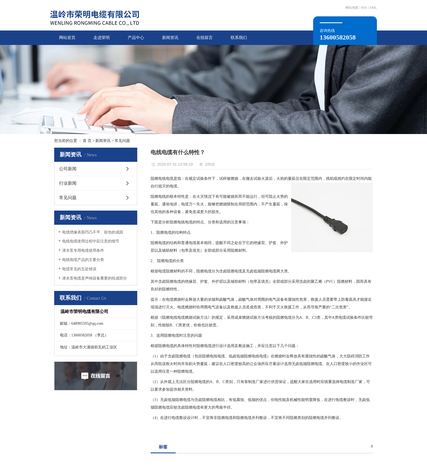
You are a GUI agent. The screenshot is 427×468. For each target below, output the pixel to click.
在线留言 (204, 37)
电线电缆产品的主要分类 (83, 260)
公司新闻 (68, 168)
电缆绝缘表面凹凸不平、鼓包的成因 (92, 232)
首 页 (87, 141)
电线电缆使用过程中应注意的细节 (90, 241)
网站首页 (67, 37)
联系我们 (239, 37)
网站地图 (351, 8)
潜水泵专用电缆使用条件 (83, 250)
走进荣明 (101, 37)
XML (373, 8)
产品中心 (136, 37)
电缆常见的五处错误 (79, 269)
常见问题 (122, 141)
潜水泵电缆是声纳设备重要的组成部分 (94, 278)
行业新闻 (68, 183)
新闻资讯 (170, 37)
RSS (364, 8)
